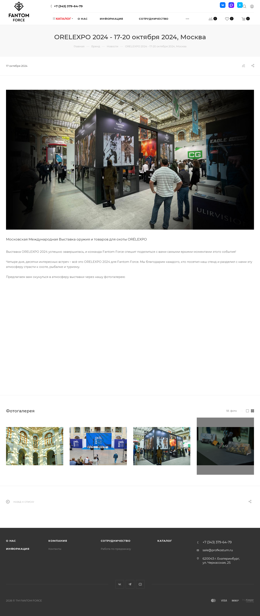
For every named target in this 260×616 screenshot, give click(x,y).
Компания (57, 540)
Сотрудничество (115, 540)
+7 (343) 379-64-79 (68, 6)
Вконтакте (119, 584)
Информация (18, 548)
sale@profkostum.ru (218, 550)
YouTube (140, 584)
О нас (11, 540)
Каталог (164, 540)
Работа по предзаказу (116, 548)
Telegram (130, 584)
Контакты (54, 548)
